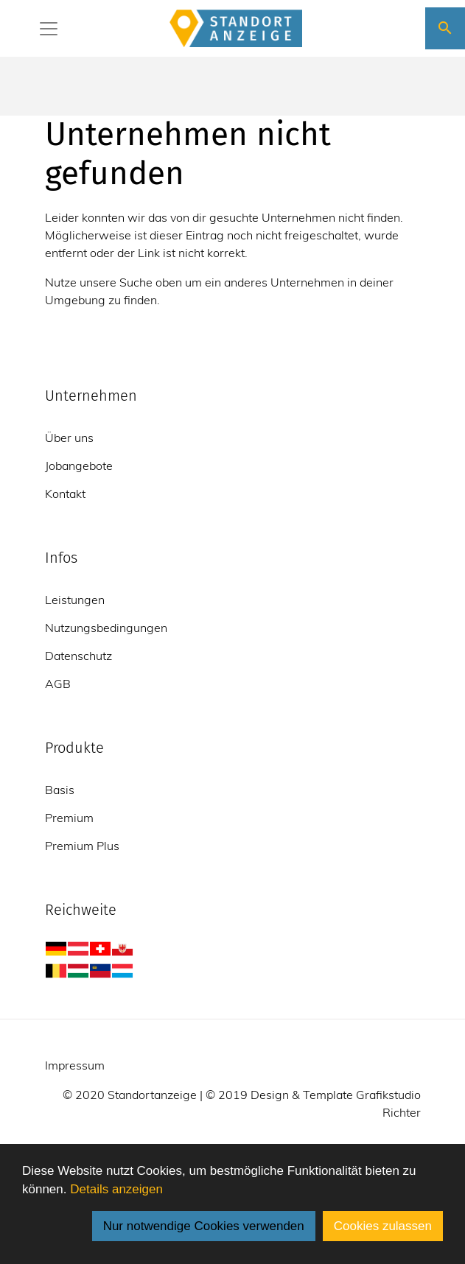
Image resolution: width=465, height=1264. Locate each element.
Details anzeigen (116, 1189)
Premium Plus (82, 845)
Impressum (75, 1065)
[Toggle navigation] (48, 28)
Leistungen (75, 599)
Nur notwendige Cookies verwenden (203, 1226)
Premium (69, 817)
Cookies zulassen (383, 1226)
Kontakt (65, 493)
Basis (59, 789)
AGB (58, 683)
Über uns (69, 437)
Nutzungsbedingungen (106, 627)
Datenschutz (78, 655)
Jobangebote (79, 465)
